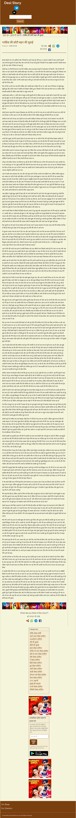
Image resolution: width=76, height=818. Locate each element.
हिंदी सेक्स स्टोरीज (36, 663)
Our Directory (6, 808)
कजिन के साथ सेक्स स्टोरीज (39, 651)
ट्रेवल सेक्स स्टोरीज (36, 648)
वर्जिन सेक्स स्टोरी (35, 633)
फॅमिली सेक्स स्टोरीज (36, 689)
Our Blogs (5, 804)
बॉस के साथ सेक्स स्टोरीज (38, 654)
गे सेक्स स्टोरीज (35, 660)
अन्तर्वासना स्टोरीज (36, 639)
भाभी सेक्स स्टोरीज (36, 686)
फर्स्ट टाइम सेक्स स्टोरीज (38, 636)
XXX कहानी (34, 680)
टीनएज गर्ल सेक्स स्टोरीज (38, 675)
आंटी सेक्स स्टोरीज (36, 669)
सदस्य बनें (33, 742)
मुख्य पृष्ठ (6, 35)
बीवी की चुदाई (34, 645)
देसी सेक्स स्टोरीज (35, 657)
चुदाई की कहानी (15, 35)
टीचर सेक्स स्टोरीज (36, 678)
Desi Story (12, 3)
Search (20, 21)
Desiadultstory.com (15, 815)
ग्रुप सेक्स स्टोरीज (35, 666)
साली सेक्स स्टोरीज (36, 672)
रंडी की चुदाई (34, 642)
